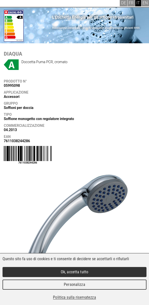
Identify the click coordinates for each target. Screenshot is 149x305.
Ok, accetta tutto (74, 272)
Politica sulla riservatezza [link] (74, 297)
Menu (7, 4)
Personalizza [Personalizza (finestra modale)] (74, 284)
